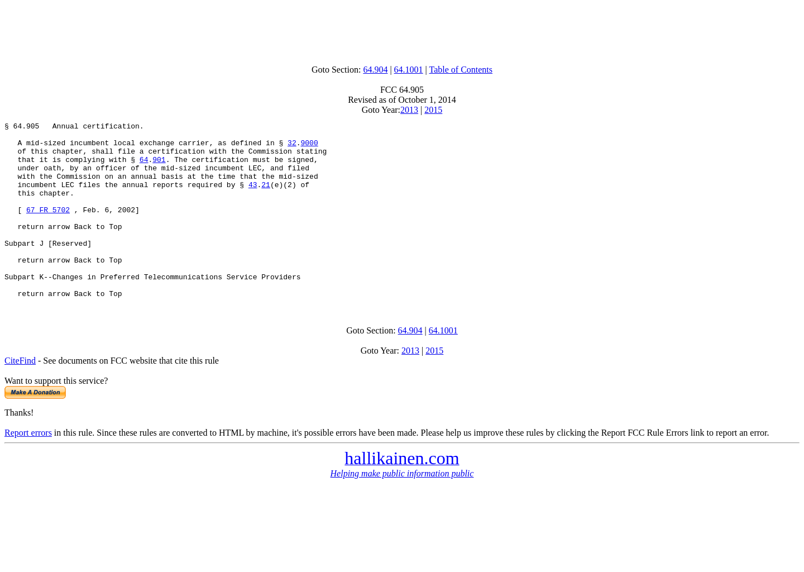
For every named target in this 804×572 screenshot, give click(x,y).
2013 (409, 110)
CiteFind (20, 396)
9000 (309, 147)
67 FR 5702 (48, 228)
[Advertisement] (402, 29)
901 (158, 168)
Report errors (28, 468)
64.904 (375, 69)
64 (144, 168)
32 (292, 147)
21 (265, 198)
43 (252, 198)
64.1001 (408, 69)
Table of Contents (461, 69)
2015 (433, 110)
